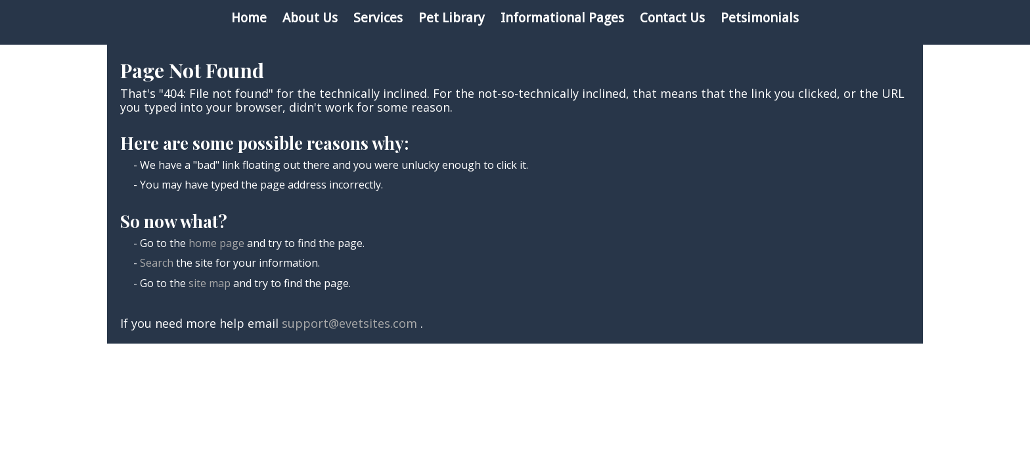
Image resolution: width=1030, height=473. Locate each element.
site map (210, 283)
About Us (310, 18)
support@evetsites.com (349, 323)
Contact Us (672, 18)
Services (378, 18)
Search (156, 263)
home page (216, 243)
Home (249, 18)
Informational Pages (562, 18)
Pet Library (451, 18)
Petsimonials (760, 18)
